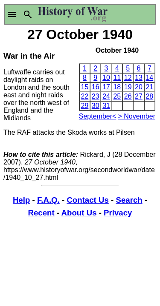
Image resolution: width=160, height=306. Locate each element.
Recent (41, 212)
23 (95, 96)
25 (117, 96)
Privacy (118, 212)
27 (139, 96)
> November (136, 116)
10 (106, 77)
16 (95, 87)
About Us (79, 212)
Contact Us (87, 200)
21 (149, 87)
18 (117, 87)
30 (95, 105)
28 (149, 96)
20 (139, 87)
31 (106, 105)
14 (149, 77)
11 (117, 77)
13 (139, 77)
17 (106, 87)
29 (85, 105)
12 (128, 77)
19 (128, 87)
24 (106, 96)
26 (128, 96)
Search (129, 200)
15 (85, 87)
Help (21, 200)
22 (85, 96)
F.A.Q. (48, 200)
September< (97, 116)
